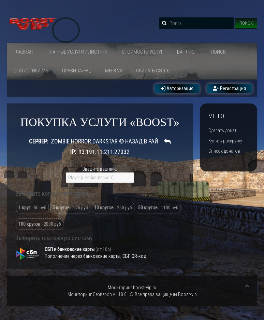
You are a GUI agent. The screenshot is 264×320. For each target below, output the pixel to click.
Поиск (246, 23)
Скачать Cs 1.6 (152, 71)
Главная (23, 52)
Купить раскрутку (225, 140)
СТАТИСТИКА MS (31, 71)
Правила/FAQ (76, 71)
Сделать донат (222, 130)
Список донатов (224, 151)
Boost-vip (187, 294)
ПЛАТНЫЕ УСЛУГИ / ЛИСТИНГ (77, 52)
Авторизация (177, 88)
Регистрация (229, 88)
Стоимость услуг (142, 52)
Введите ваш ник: (100, 169)
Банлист (187, 52)
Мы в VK (113, 71)
